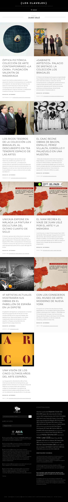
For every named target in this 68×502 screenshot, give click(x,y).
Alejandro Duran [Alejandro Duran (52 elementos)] (55, 412)
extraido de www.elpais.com (50, 325)
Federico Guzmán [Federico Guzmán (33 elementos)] (57, 418)
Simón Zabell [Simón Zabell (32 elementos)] (54, 449)
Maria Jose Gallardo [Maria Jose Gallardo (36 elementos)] (53, 432)
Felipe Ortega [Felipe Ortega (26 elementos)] (40, 420)
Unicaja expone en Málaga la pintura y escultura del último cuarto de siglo (16, 225)
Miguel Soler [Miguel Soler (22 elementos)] (61, 434)
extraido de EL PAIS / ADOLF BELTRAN (52, 250)
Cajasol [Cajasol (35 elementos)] (45, 414)
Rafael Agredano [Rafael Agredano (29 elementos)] (56, 442)
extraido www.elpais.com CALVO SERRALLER (20, 398)
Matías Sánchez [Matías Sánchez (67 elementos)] (49, 435)
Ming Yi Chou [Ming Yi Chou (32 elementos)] (55, 438)
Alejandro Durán (24, 437)
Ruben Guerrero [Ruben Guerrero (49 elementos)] (55, 447)
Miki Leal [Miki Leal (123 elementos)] (43, 437)
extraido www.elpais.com (49, 176)
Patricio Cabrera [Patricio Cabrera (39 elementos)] (50, 440)
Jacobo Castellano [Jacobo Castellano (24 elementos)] (53, 424)
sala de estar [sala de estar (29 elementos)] (46, 449)
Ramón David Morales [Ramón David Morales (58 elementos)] (46, 444)
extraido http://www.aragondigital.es (54, 96)
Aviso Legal (58, 496)
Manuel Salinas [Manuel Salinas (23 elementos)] (41, 432)
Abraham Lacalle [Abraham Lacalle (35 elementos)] (42, 411)
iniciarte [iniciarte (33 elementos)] (45, 424)
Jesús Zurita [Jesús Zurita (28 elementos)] (50, 426)
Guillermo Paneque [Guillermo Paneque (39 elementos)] (46, 422)
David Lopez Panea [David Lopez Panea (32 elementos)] (45, 418)
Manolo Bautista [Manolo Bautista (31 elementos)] (49, 430)
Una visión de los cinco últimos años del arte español (16, 373)
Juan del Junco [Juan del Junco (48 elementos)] (52, 428)
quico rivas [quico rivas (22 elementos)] (48, 442)
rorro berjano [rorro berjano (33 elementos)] (42, 447)
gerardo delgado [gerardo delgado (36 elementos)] (50, 420)
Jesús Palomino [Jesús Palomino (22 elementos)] (42, 426)
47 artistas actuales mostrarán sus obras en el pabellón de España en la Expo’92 (16, 301)
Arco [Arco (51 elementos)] (39, 414)
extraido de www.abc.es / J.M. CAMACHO (19, 253)
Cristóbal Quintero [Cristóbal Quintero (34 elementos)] (49, 416)
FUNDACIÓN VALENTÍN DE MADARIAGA (21, 97)
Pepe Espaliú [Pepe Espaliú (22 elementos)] (42, 442)
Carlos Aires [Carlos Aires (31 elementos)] (53, 414)
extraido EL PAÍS (14, 329)
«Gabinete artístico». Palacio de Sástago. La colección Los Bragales (49, 66)
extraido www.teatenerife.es (19, 178)
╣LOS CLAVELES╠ (34, 3)
